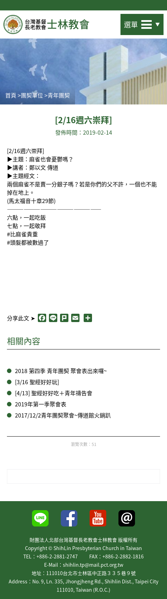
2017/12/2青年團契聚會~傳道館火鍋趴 (63, 415)
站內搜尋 (108, 22)
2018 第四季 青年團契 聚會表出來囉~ (61, 370)
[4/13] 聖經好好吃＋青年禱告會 (53, 393)
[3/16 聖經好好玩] (37, 382)
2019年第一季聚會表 (40, 404)
